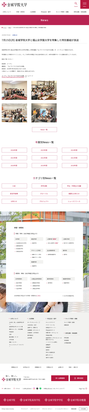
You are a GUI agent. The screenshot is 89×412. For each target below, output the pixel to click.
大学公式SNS (27, 388)
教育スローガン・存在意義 (16, 329)
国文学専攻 (19, 283)
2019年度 (44, 165)
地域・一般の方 (73, 367)
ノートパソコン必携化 (51, 342)
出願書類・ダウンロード (33, 330)
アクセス (16, 388)
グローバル (44, 194)
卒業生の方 (49, 367)
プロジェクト (44, 201)
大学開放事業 (67, 343)
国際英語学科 (19, 246)
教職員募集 (73, 409)
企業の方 (60, 367)
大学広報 (11, 339)
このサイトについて (34, 409)
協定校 (47, 350)
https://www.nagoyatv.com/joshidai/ (13, 77)
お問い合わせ (6, 388)
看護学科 (34, 266)
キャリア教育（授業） (69, 322)
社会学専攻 (19, 288)
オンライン (58, 388)
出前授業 (29, 338)
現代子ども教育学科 (69, 243)
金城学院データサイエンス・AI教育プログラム (53, 338)
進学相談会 (30, 335)
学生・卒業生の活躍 (74, 186)
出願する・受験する (32, 327)
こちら (38, 296)
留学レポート (49, 355)
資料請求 (78, 378)
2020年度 (14, 165)
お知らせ (14, 201)
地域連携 (66, 340)
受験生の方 (14, 367)
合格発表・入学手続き (33, 333)
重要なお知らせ (74, 194)
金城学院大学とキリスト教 (16, 327)
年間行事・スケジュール (52, 333)
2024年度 (74, 150)
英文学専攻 (19, 286)
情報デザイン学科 (36, 257)
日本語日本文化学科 (21, 243)
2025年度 (44, 150)
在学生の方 (26, 367)
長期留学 (48, 345)
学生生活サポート (50, 330)
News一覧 (44, 129)
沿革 (10, 334)
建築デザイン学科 (36, 254)
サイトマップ (24, 409)
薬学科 (65, 254)
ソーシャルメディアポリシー (62, 409)
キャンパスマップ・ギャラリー (16, 345)
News (9, 27)
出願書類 (60, 378)
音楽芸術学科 (19, 251)
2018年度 (74, 165)
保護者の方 (38, 367)
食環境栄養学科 (52, 254)
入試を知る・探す (32, 325)
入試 (13, 186)
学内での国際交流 (50, 352)
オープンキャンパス (32, 322)
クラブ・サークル (50, 325)
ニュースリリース (74, 201)
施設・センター (13, 342)
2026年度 (14, 150)
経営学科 (34, 243)
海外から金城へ (50, 357)
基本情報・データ (13, 337)
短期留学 (48, 347)
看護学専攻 (66, 283)
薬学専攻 (50, 283)
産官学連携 (14, 194)
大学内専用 (83, 409)
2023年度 (14, 158)
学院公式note (48, 388)
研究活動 (44, 186)
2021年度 (74, 158)
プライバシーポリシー (47, 409)
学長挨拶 (11, 332)
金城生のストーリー (51, 327)
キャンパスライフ (50, 322)
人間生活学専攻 (36, 288)
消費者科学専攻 (36, 283)
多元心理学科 (53, 243)
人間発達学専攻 (36, 286)
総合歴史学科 (19, 249)
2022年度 (44, 158)
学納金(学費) (49, 335)
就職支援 (66, 325)
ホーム (4, 27)
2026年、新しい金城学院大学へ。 (16, 323)
